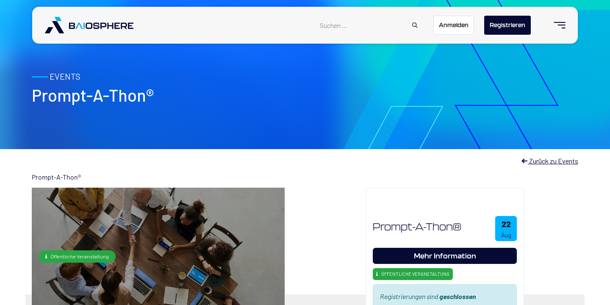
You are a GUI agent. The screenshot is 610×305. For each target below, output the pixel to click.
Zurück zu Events (549, 161)
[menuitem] (556, 25)
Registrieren (507, 25)
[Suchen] (415, 25)
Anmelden (454, 25)
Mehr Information (445, 256)
